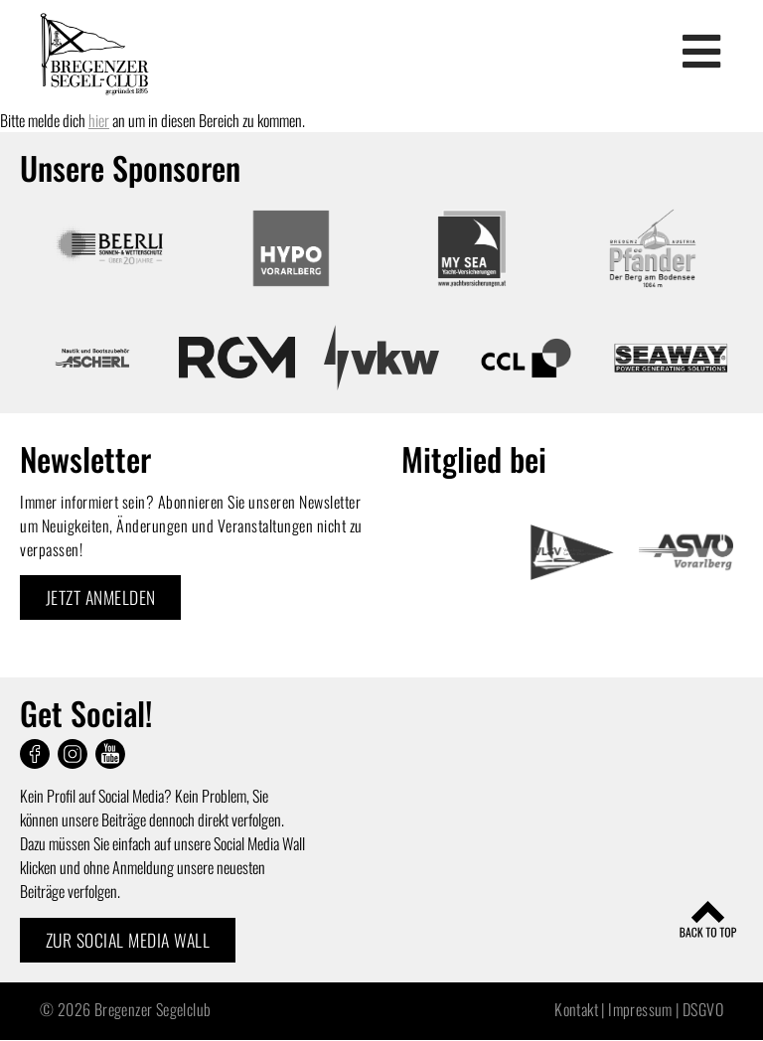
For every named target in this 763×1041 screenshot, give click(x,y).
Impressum (640, 1009)
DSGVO (703, 1009)
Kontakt (576, 1009)
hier (98, 120)
